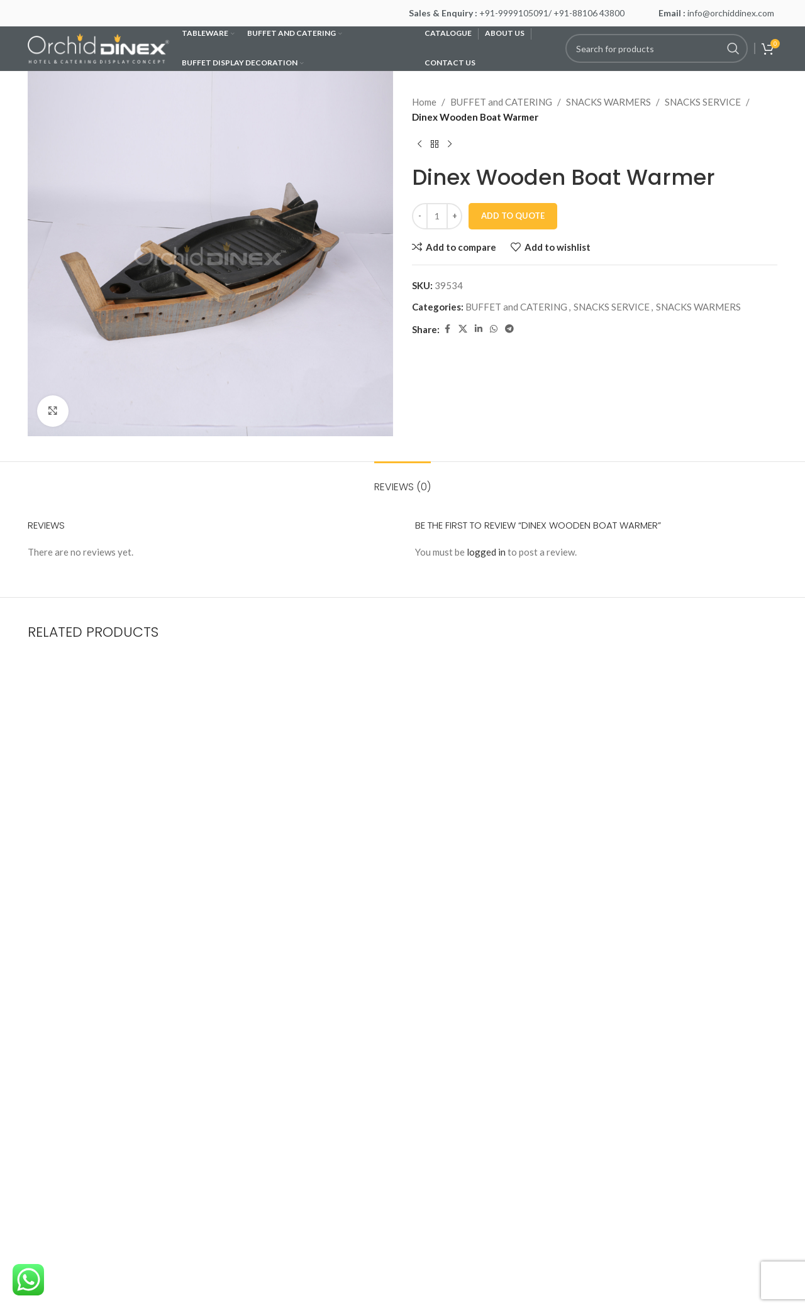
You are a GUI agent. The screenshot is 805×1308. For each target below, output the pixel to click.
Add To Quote (513, 216)
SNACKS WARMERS (608, 101)
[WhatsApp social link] (493, 329)
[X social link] (463, 329)
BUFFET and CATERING (501, 101)
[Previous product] (419, 144)
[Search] (656, 48)
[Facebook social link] (447, 329)
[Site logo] (98, 47)
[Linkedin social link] (478, 329)
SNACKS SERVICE (703, 101)
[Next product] (449, 144)
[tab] (402, 480)
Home (424, 101)
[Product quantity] (437, 216)
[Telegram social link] (509, 329)
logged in (486, 552)
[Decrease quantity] (420, 216)
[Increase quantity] (454, 216)
